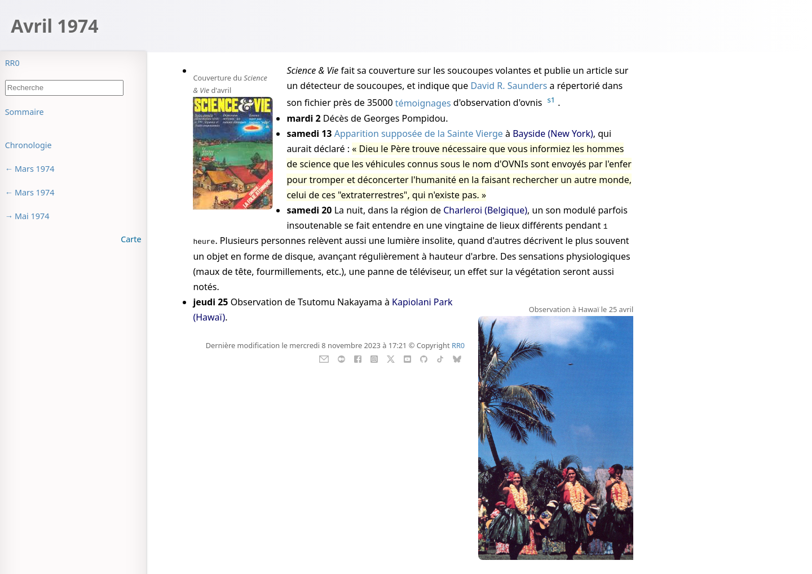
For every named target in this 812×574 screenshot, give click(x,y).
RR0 (12, 62)
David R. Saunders (508, 85)
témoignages (423, 103)
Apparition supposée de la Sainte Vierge (418, 133)
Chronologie (28, 145)
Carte (131, 239)
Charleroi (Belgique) (485, 210)
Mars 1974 (35, 168)
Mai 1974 (32, 216)
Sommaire (24, 111)
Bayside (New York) (553, 133)
